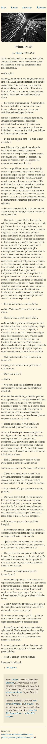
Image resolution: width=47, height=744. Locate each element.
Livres (14, 7)
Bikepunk (10, 683)
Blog (3, 7)
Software (27, 7)
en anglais (29, 704)
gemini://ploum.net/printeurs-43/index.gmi (17, 738)
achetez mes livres (14, 692)
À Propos (41, 7)
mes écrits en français (21, 702)
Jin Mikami (11, 667)
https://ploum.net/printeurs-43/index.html (16, 734)
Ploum (19, 53)
